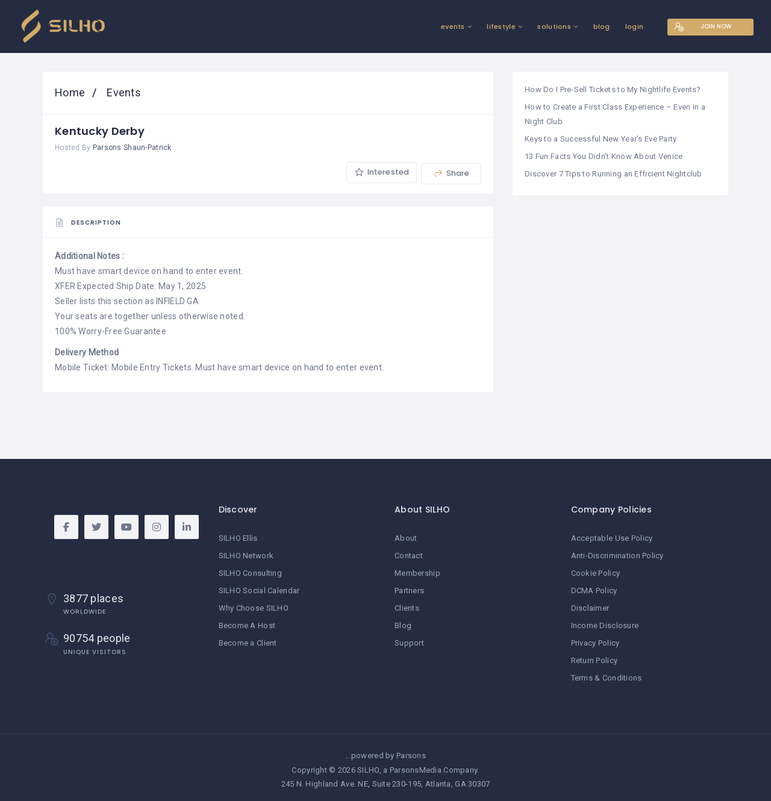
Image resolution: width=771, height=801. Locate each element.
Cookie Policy (595, 573)
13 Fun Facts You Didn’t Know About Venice (603, 154)
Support (409, 640)
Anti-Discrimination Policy (617, 556)
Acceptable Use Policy (612, 538)
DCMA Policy (594, 589)
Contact (409, 556)
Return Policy (594, 657)
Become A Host (247, 623)
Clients (407, 606)
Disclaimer (590, 606)
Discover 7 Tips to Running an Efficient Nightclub (613, 171)
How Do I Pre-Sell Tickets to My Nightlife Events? (613, 89)
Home (71, 92)
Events (122, 92)
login (622, 26)
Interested (380, 173)
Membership (417, 573)
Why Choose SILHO (254, 606)
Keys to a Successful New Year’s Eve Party (600, 137)
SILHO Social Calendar (259, 589)
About (406, 538)
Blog (403, 623)
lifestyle (488, 26)
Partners (409, 589)
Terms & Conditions (606, 674)
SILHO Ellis (238, 538)
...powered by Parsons (385, 751)
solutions (541, 26)
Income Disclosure (605, 623)
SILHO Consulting (250, 573)
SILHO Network (246, 556)
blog (589, 26)
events (440, 26)
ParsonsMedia (416, 765)
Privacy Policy (595, 640)
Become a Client (248, 640)
